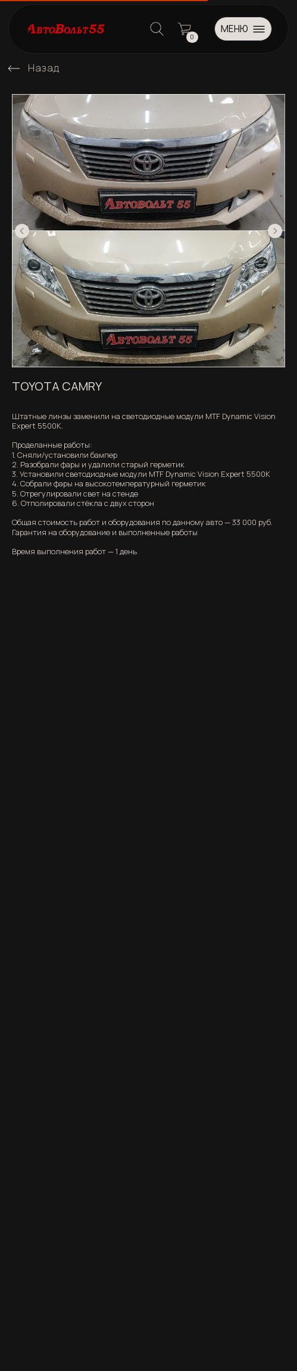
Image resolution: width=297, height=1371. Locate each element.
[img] (14, 68)
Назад (43, 67)
